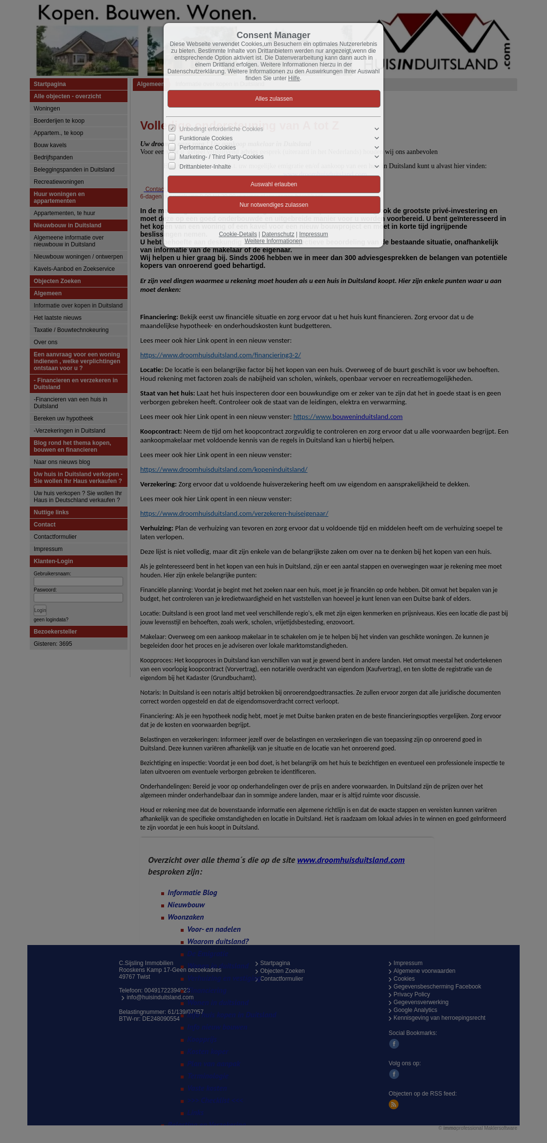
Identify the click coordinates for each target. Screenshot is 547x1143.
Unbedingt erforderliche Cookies (221, 129)
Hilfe (294, 78)
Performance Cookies (208, 147)
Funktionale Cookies (206, 138)
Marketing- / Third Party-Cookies (222, 157)
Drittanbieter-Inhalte (205, 166)
